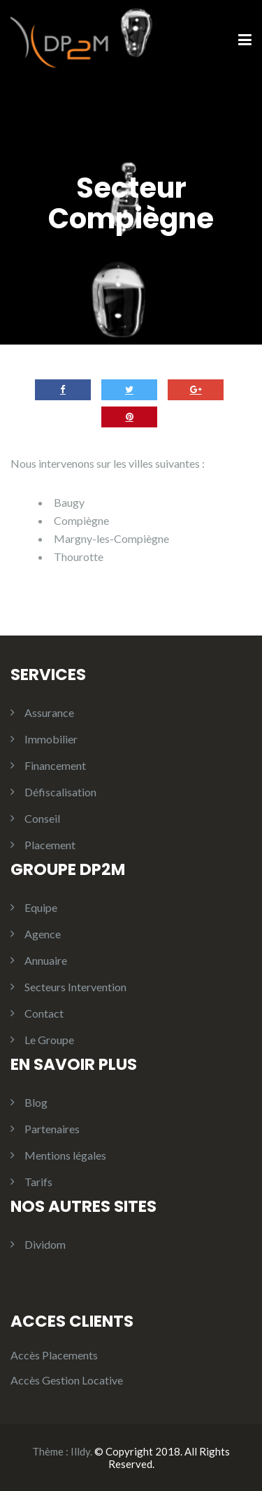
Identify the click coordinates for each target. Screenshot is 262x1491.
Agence (42, 933)
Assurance (49, 712)
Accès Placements (54, 1355)
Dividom (45, 1244)
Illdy (80, 1451)
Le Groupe (49, 1039)
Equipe (40, 907)
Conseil (42, 818)
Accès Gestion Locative (66, 1380)
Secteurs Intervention (75, 986)
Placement (49, 844)
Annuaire (45, 960)
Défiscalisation (60, 791)
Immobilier (51, 739)
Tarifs (38, 1181)
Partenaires (52, 1128)
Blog (36, 1102)
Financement (55, 765)
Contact (44, 1013)
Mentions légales (65, 1155)
